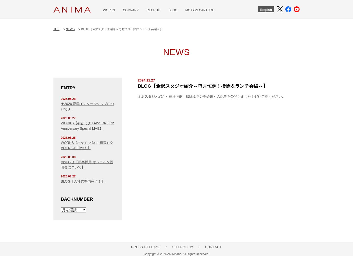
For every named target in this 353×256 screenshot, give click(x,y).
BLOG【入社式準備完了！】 (83, 181)
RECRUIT (154, 10)
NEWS (70, 29)
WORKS (109, 10)
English (266, 10)
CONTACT (213, 247)
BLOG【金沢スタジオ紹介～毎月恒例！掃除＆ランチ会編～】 (203, 86)
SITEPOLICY (183, 247)
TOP (56, 29)
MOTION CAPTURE (199, 10)
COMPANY (131, 10)
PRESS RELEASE (146, 247)
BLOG (173, 10)
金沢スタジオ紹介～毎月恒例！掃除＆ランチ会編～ (177, 96)
